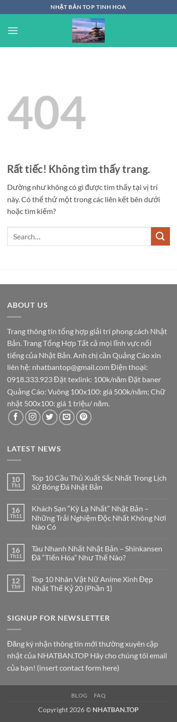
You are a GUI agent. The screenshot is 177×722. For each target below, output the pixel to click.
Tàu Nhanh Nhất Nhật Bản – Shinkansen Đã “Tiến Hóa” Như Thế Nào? (97, 553)
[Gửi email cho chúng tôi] (67, 417)
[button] (12, 30)
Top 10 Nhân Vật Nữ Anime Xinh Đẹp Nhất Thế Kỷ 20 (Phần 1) (92, 583)
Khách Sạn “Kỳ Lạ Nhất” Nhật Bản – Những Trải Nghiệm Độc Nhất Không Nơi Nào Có (99, 517)
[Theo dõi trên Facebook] (16, 417)
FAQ (100, 695)
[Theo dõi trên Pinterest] (84, 417)
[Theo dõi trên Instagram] (33, 417)
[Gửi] (160, 236)
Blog (79, 695)
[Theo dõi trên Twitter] (50, 417)
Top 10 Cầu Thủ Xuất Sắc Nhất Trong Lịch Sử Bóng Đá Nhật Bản (99, 482)
